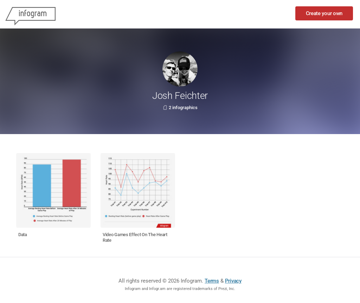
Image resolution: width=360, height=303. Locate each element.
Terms (212, 281)
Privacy (233, 281)
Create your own (324, 13)
